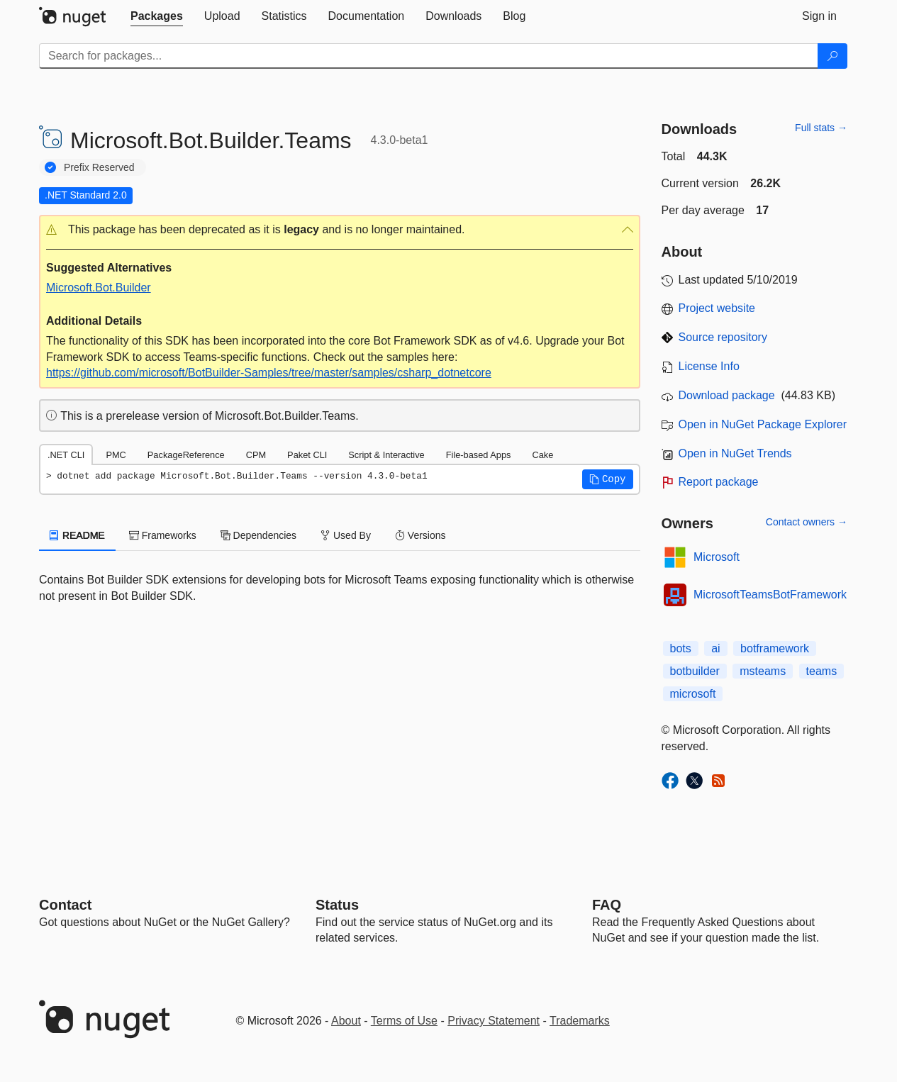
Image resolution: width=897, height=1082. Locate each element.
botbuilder (695, 671)
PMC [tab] (116, 455)
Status (337, 905)
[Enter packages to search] (428, 56)
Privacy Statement (493, 1021)
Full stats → (821, 127)
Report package (719, 482)
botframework (774, 648)
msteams (763, 671)
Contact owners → (806, 522)
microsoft (693, 694)
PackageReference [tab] (186, 455)
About (346, 1021)
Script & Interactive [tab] (386, 455)
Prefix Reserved (99, 167)
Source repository (723, 337)
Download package (727, 395)
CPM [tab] (256, 455)
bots (680, 648)
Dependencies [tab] (258, 535)
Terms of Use (404, 1021)
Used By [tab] (346, 535)
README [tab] (77, 535)
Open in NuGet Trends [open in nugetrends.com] (735, 453)
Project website (717, 308)
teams (821, 671)
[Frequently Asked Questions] (606, 905)
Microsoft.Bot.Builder (98, 287)
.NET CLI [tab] (66, 455)
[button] (339, 230)
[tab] (157, 16)
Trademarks (580, 1021)
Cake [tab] (542, 455)
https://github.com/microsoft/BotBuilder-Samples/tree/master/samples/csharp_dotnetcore (268, 373)
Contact (65, 905)
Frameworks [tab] (162, 535)
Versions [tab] (420, 535)
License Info (709, 366)
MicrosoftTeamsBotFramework (770, 595)
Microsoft (716, 557)
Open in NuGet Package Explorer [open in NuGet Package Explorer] (763, 424)
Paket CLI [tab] (307, 455)
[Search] (832, 56)
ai (715, 648)
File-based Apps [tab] (478, 455)
